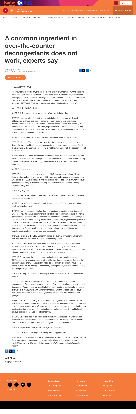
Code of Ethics (108, 386)
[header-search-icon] (117, 5)
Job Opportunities (109, 395)
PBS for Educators (97, 22)
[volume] (11, 15)
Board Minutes (80, 386)
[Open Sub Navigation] (9, 22)
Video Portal (114, 22)
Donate (128, 5)
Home (5, 22)
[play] (5, 15)
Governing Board (53, 386)
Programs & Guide (55, 22)
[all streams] (123, 15)
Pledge (15, 22)
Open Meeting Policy (54, 390)
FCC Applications (81, 390)
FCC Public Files (81, 395)
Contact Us (107, 400)
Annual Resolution (54, 395)
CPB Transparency (82, 400)
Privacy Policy (107, 390)
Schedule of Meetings (55, 400)
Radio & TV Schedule (32, 22)
